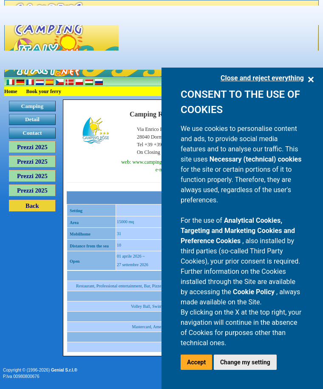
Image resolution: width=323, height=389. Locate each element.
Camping (32, 106)
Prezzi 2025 (32, 147)
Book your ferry (43, 91)
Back (32, 205)
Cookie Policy (254, 292)
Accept (196, 362)
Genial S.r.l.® (64, 370)
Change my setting (245, 362)
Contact (32, 133)
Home (10, 91)
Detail (32, 119)
